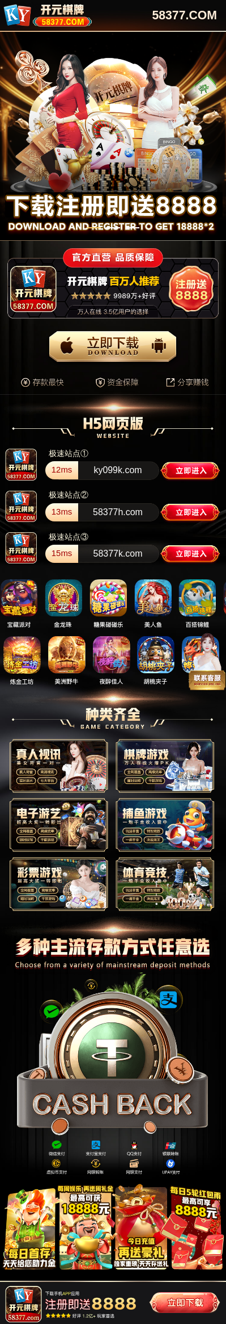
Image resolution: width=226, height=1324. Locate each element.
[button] (94, 227)
